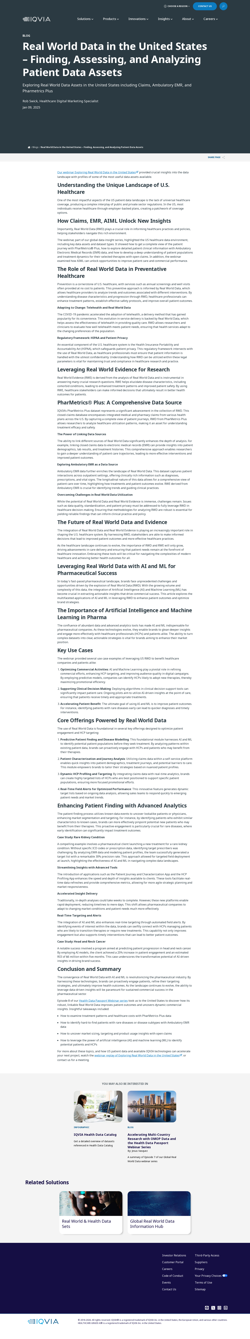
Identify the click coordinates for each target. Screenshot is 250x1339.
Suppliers (201, 1269)
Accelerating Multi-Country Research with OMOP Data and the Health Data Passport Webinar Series (152, 1140)
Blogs (36, 147)
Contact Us (169, 1296)
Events (166, 1289)
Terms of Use (203, 1289)
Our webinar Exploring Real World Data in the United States (96, 172)
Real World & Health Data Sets (86, 1230)
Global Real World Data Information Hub (152, 1230)
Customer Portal (173, 1269)
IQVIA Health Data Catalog (95, 1134)
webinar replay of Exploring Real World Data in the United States (137, 1055)
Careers (167, 1276)
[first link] (98, 1106)
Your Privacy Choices (208, 1283)
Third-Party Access (207, 1262)
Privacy (199, 1276)
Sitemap (200, 1296)
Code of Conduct (172, 1283)
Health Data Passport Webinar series (103, 1001)
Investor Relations (174, 1262)
